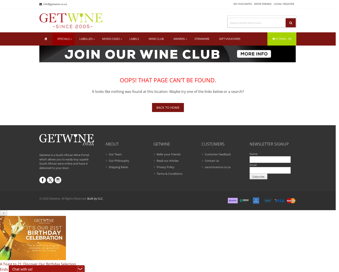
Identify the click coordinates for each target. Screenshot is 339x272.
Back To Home (167, 107)
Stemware (201, 39)
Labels (134, 39)
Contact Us (212, 161)
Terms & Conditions (169, 174)
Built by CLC (95, 198)
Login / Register (284, 4)
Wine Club (156, 39)
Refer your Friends (169, 154)
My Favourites (243, 4)
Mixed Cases (111, 39)
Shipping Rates (118, 167)
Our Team (115, 154)
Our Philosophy (119, 161)
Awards (179, 39)
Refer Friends (263, 4)
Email (253, 165)
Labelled (85, 39)
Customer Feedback (218, 154)
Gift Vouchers (229, 39)
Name (253, 154)
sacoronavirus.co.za (217, 167)
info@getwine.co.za (55, 4)
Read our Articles (168, 161)
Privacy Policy (165, 167)
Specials (63, 39)
